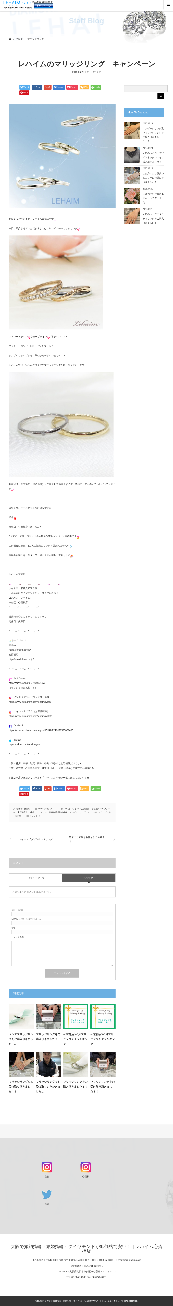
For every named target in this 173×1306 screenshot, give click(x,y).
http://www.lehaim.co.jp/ (21, 659)
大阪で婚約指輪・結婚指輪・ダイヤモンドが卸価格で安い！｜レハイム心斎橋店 (86, 1248)
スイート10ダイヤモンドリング (35, 839)
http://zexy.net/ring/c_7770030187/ (27, 683)
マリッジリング (35, 39)
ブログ (19, 39)
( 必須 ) (17, 910)
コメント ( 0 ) (89, 878)
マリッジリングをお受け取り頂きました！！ (21, 1086)
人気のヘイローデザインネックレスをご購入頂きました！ (153, 157)
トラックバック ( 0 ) (35, 878)
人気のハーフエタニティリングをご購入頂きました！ (153, 218)
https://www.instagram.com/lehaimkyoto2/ (30, 716)
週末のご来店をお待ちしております (87, 839)
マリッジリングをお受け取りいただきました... (48, 1086)
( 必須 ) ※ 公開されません (26, 919)
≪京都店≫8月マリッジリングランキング (75, 1039)
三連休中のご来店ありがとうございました (153, 198)
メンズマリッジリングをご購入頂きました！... (21, 1039)
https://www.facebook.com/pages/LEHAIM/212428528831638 (41, 730)
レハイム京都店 (17, 574)
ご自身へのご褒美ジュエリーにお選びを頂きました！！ (153, 177)
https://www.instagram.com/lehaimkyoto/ (30, 702)
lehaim (27, 809)
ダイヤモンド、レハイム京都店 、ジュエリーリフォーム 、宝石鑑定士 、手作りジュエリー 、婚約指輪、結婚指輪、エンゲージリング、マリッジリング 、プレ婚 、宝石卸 (61, 812)
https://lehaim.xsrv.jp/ (20, 649)
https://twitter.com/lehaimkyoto (25, 744)
